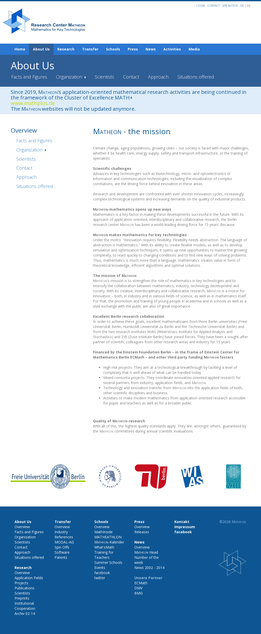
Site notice (230, 5)
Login (200, 5)
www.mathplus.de (33, 103)
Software (62, 552)
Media (194, 49)
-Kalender (109, 542)
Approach (158, 77)
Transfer (90, 49)
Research (65, 49)
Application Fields (29, 577)
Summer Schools (108, 562)
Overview (22, 526)
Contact (213, 5)
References (64, 537)
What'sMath (104, 547)
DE (242, 5)
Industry (61, 531)
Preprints (22, 598)
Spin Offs (62, 547)
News (151, 49)
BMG (138, 593)
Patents (61, 557)
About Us (41, 49)
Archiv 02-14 (25, 613)
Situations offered (195, 77)
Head (146, 552)
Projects (21, 582)
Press (133, 49)
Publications (24, 588)
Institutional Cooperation (25, 606)
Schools (113, 49)
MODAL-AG (64, 542)
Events (99, 567)
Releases (141, 531)
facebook (102, 572)
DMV (138, 588)
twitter (99, 577)
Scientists (104, 77)
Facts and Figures (29, 77)
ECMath (140, 582)
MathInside (103, 531)
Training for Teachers (103, 555)
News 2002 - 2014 (149, 567)
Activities (172, 49)
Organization (69, 77)
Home (20, 49)
